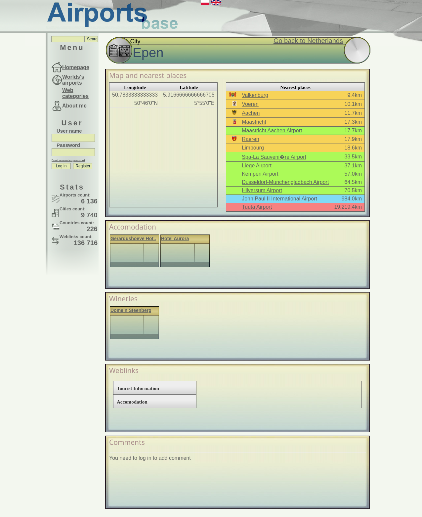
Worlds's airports (73, 80)
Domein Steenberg (130, 310)
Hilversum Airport (262, 190)
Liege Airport (257, 165)
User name (69, 131)
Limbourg (253, 148)
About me (74, 105)
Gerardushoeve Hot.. (133, 238)
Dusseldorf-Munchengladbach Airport (285, 182)
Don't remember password (68, 160)
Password (68, 145)
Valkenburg (255, 95)
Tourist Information (138, 388)
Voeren (250, 104)
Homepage (75, 67)
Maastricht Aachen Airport (272, 130)
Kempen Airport (260, 174)
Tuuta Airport (257, 207)
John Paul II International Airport (279, 198)
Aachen (251, 113)
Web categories (75, 93)
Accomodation (132, 402)
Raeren (250, 139)
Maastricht (254, 122)
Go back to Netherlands (308, 40)
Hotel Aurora (175, 238)
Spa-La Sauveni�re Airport (274, 157)
